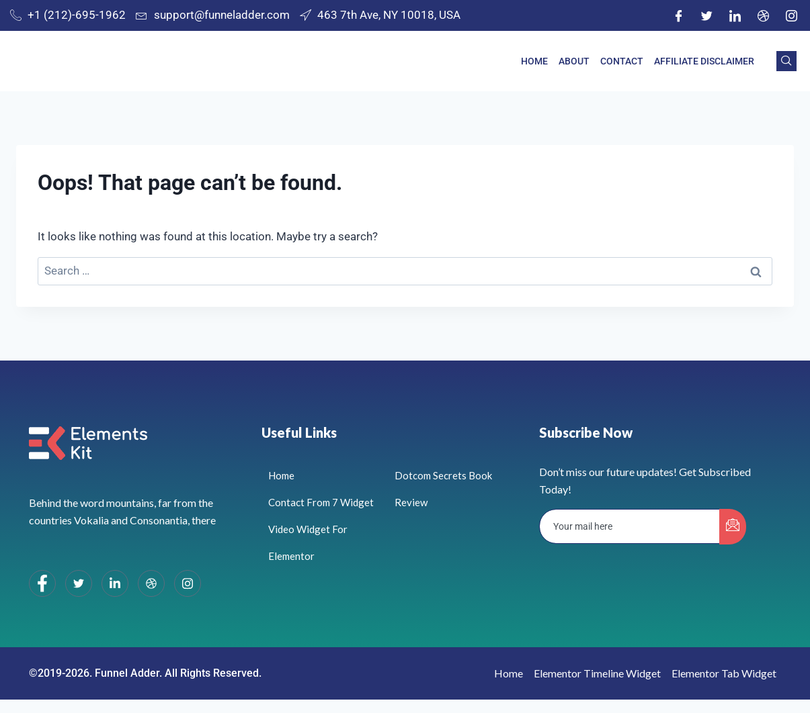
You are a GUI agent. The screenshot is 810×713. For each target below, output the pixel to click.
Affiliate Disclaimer (704, 61)
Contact (621, 61)
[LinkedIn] (735, 15)
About (574, 61)
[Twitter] (706, 15)
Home (534, 61)
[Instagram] (791, 15)
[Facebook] (678, 15)
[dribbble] (151, 583)
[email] (630, 526)
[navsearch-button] (786, 61)
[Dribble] (763, 15)
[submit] (732, 526)
